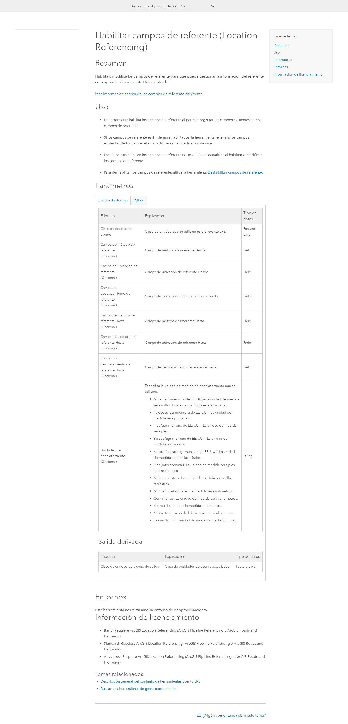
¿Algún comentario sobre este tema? (234, 715)
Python (139, 200)
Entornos (281, 67)
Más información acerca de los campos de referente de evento (149, 94)
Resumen (281, 45)
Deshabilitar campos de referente (235, 172)
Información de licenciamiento (298, 74)
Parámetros (283, 60)
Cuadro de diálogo (113, 200)
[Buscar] (213, 6)
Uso (277, 52)
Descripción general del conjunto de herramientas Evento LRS (150, 681)
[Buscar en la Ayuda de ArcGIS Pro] (170, 6)
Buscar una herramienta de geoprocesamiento (138, 689)
